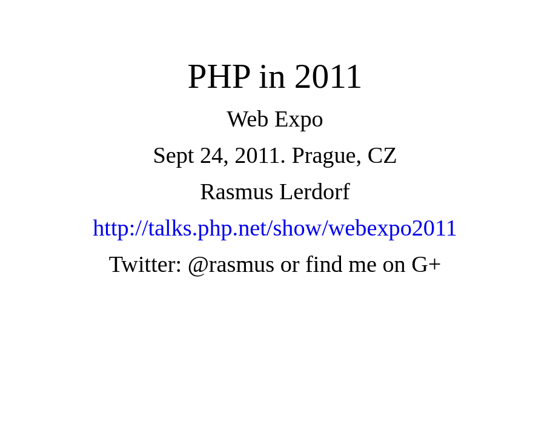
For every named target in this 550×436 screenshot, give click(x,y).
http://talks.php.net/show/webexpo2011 (275, 227)
